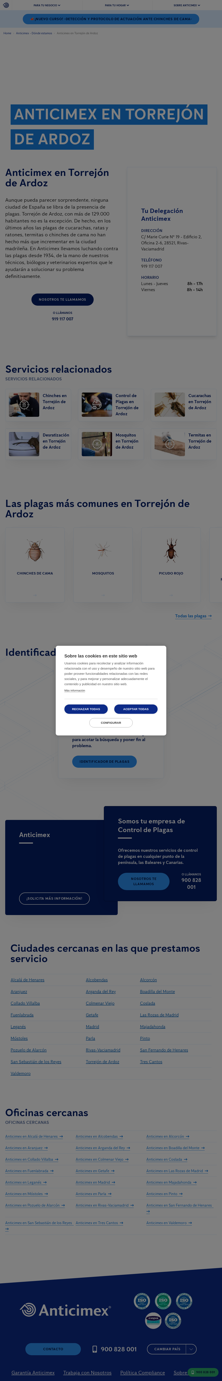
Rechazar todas (86, 709)
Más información (74, 690)
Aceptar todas (136, 709)
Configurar (111, 722)
